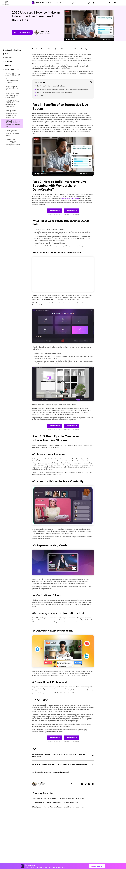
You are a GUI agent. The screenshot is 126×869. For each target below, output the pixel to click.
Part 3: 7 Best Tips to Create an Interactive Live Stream (54, 92)
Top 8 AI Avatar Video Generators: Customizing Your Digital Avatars (12, 103)
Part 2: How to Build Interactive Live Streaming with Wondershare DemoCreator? (63, 89)
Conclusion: (41, 95)
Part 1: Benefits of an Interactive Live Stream (51, 86)
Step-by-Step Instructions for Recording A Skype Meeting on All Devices (13, 142)
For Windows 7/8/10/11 (54, 214)
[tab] (12, 50)
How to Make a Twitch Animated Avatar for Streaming (13, 80)
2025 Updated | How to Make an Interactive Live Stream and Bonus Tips (13, 123)
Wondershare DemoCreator (70, 198)
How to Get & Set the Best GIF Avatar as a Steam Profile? (12, 95)
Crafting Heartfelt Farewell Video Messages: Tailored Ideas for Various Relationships (11, 113)
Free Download (55, 210)
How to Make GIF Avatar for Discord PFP (13, 74)
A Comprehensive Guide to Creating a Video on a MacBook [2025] (12, 132)
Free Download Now (22, 32)
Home (34, 49)
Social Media (41, 49)
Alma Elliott (45, 31)
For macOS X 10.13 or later (71, 214)
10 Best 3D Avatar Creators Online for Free (12, 88)
